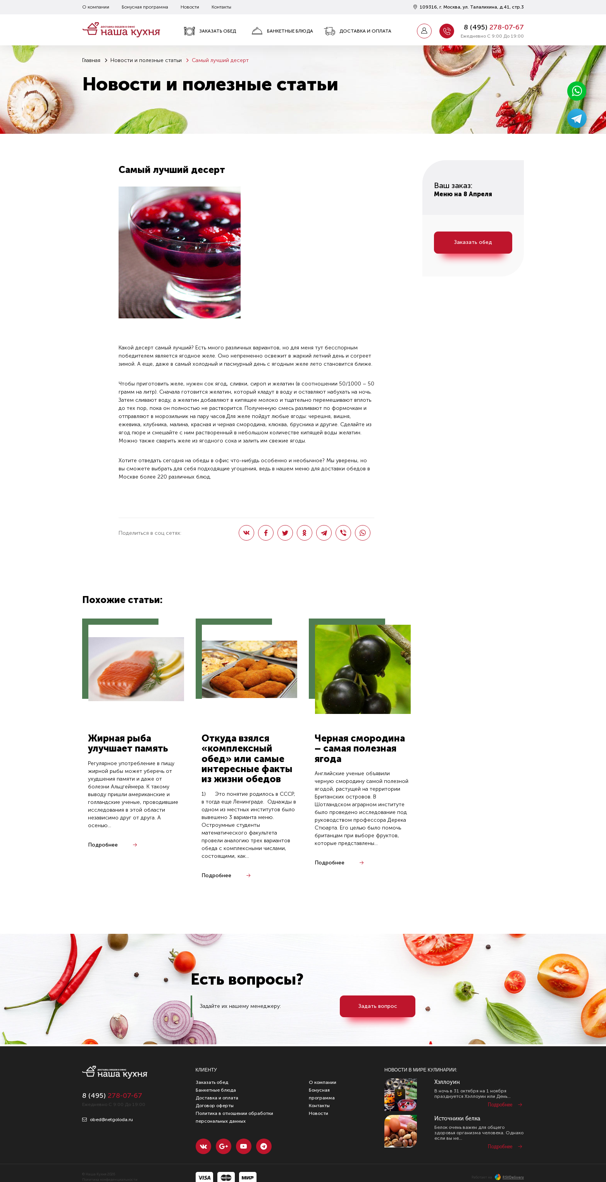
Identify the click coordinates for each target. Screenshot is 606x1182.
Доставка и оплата (357, 31)
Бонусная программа (145, 7)
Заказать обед (210, 31)
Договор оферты (215, 1105)
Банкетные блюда (282, 31)
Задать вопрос (377, 1006)
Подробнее (103, 845)
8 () (494, 27)
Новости (190, 7)
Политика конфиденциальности (110, 1180)
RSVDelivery (509, 1177)
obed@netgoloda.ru (107, 1119)
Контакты (221, 7)
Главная (91, 60)
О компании (95, 7)
